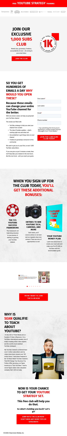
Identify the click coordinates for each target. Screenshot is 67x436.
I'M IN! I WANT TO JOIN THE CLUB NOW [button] (33, 297)
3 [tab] (31, 286)
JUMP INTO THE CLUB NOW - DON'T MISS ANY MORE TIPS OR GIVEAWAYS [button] (33, 419)
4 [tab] (33, 286)
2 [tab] (29, 286)
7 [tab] (40, 286)
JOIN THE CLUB (21, 59)
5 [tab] (35, 286)
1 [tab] (27, 286)
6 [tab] (38, 286)
